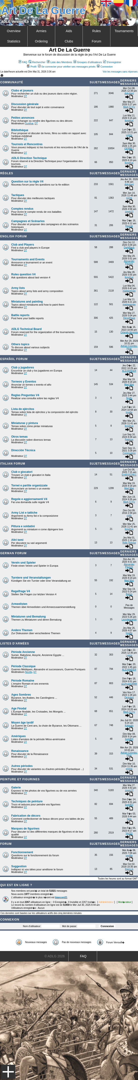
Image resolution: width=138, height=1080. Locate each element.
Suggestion (18, 866)
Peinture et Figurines (20, 779)
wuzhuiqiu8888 (129, 684)
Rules (96, 31)
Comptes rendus (22, 208)
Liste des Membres (59, 62)
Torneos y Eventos (23, 381)
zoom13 (129, 211)
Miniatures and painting (27, 301)
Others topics (20, 344)
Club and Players (22, 244)
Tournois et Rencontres (27, 144)
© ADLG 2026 (54, 956)
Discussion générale (25, 104)
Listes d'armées (14, 643)
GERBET (129, 148)
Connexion (105, 66)
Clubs (69, 41)
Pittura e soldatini (23, 526)
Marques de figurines (25, 828)
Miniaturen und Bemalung (28, 616)
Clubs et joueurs (22, 90)
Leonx (129, 135)
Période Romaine (22, 680)
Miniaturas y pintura (24, 423)
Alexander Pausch (129, 262)
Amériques (18, 736)
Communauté (11, 82)
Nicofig (28, 672)
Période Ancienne (23, 652)
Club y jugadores (22, 367)
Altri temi (17, 540)
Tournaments (124, 31)
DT (25, 96)
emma (129, 769)
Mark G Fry (129, 107)
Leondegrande (129, 619)
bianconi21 (61, 897)
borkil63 (129, 739)
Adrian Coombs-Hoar (129, 347)
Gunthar (29, 123)
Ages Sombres (21, 694)
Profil (31, 66)
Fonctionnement (22, 852)
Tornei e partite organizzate (29, 485)
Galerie (16, 787)
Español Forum (14, 359)
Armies (41, 31)
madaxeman (129, 291)
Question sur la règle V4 (27, 181)
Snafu (129, 398)
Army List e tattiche (24, 512)
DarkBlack (129, 247)
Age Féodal (18, 708)
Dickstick (129, 697)
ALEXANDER (129, 371)
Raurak (129, 226)
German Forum (13, 553)
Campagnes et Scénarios (28, 221)
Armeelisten (19, 604)
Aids (69, 31)
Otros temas (19, 436)
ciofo (129, 515)
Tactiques (17, 195)
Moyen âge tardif (22, 722)
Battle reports (20, 315)
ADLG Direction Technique (29, 158)
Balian (129, 594)
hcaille (129, 412)
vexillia (129, 855)
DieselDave (129, 318)
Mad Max (129, 384)
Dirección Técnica (23, 450)
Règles (6, 173)
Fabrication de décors (25, 815)
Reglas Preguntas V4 (25, 395)
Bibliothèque (19, 130)
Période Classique (23, 666)
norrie (129, 198)
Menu (8, 1072)
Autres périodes (22, 766)
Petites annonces (22, 117)
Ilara (129, 819)
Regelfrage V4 (20, 591)
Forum (96, 41)
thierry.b (129, 869)
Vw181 (129, 833)
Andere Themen (22, 630)
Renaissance (19, 751)
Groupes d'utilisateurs (87, 62)
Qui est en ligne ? (16, 885)
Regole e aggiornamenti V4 (29, 499)
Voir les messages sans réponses (120, 71)
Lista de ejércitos (22, 409)
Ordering (41, 41)
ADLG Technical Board (26, 329)
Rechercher (37, 62)
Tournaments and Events (27, 259)
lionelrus (129, 120)
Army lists (18, 288)
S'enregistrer (112, 62)
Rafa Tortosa (129, 543)
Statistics (13, 41)
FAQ (22, 62)
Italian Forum (12, 463)
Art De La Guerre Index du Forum (2, 75)
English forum (13, 236)
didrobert (129, 93)
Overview (13, 31)
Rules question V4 (23, 274)
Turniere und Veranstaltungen (31, 577)
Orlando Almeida (129, 332)
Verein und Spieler (23, 562)
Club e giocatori (22, 472)
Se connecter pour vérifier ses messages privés (67, 66)
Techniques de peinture (27, 801)
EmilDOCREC (129, 475)
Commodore (129, 453)
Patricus (129, 439)
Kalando (129, 725)
